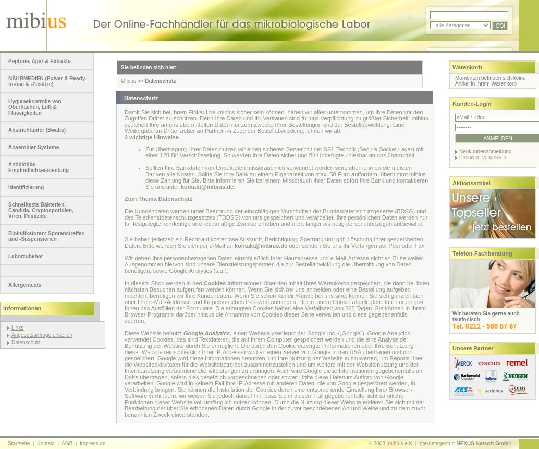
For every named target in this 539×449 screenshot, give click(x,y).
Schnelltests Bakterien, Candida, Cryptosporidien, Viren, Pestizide (41, 210)
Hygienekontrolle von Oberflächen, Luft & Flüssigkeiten (35, 107)
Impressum (92, 443)
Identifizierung (26, 187)
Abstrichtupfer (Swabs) (37, 130)
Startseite (19, 443)
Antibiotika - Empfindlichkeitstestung (38, 167)
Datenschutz (26, 342)
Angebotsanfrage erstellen (41, 335)
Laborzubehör (25, 256)
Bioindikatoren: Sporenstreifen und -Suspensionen (46, 236)
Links (17, 328)
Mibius (128, 81)
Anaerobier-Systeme (33, 147)
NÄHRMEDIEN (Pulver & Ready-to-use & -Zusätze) (47, 81)
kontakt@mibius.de (207, 187)
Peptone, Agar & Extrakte (39, 61)
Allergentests (24, 285)
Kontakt (46, 443)
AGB (67, 443)
